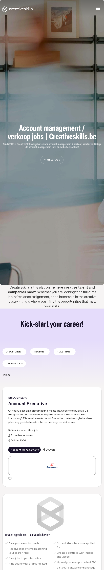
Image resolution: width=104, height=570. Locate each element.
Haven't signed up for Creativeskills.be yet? (27, 535)
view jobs (52, 159)
